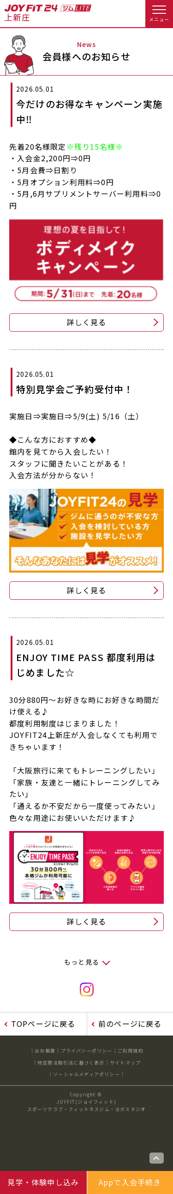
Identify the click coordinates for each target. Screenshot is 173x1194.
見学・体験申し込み (43, 1182)
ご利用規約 (130, 1050)
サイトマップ (125, 1062)
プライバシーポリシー (87, 1050)
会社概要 (45, 1050)
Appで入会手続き (130, 1182)
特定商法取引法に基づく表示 (71, 1062)
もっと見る (81, 961)
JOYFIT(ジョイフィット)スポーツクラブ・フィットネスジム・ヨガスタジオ (86, 1105)
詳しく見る (86, 322)
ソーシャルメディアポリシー (86, 1074)
